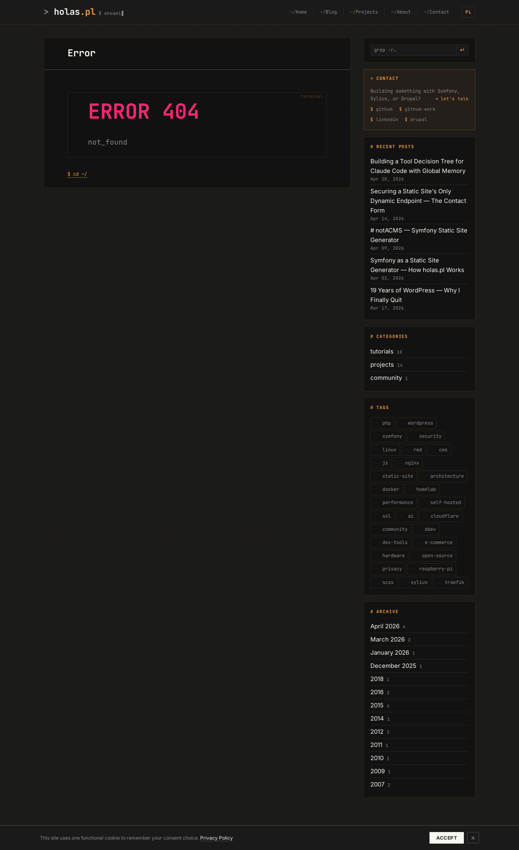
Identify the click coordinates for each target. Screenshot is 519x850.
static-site (396, 476)
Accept (446, 838)
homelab (425, 489)
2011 (376, 745)
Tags (382, 407)
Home (301, 12)
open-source (436, 555)
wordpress (419, 423)
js (384, 463)
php (385, 423)
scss (387, 582)
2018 (377, 679)
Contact (439, 12)
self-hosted (444, 502)
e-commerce (437, 542)
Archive (387, 611)
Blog (331, 12)
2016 (377, 692)
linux (388, 450)
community (386, 377)
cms (441, 450)
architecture (446, 476)
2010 (377, 758)
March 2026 (387, 639)
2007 (377, 784)
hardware (392, 555)
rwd (416, 450)
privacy (391, 569)
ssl (385, 516)
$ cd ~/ (77, 174)
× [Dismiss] (473, 837)
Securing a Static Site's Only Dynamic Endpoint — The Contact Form (418, 200)
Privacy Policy (216, 838)
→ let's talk (451, 98)
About (404, 12)
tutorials (382, 351)
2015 (377, 705)
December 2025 (393, 665)
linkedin (387, 119)
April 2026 (385, 626)
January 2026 (389, 652)
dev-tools (394, 542)
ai (409, 516)
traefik (453, 582)
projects (382, 364)
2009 (377, 771)
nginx (410, 463)
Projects (367, 12)
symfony (391, 436)
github (384, 109)
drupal (418, 119)
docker (389, 489)
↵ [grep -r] (462, 50)
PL (468, 12)
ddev (429, 529)
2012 (377, 731)
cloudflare (443, 516)
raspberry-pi (434, 569)
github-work (420, 109)
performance (396, 502)
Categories (392, 336)
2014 (377, 718)
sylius (418, 582)
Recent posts (395, 146)
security (428, 436)
